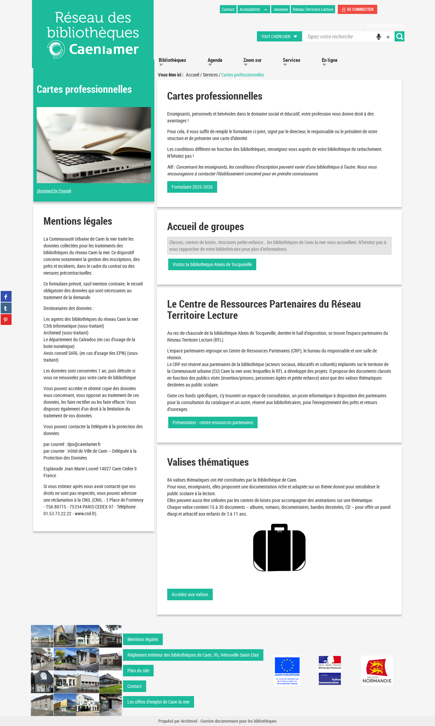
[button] (280, 36)
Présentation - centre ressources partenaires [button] (213, 422)
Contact (134, 686)
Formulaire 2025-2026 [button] (192, 187)
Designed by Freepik (54, 191)
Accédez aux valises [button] (190, 594)
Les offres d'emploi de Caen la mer (158, 701)
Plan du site (138, 670)
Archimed (189, 721)
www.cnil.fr (85, 513)
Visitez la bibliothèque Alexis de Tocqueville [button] (212, 264)
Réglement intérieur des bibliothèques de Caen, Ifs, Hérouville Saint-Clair (193, 655)
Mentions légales (142, 639)
